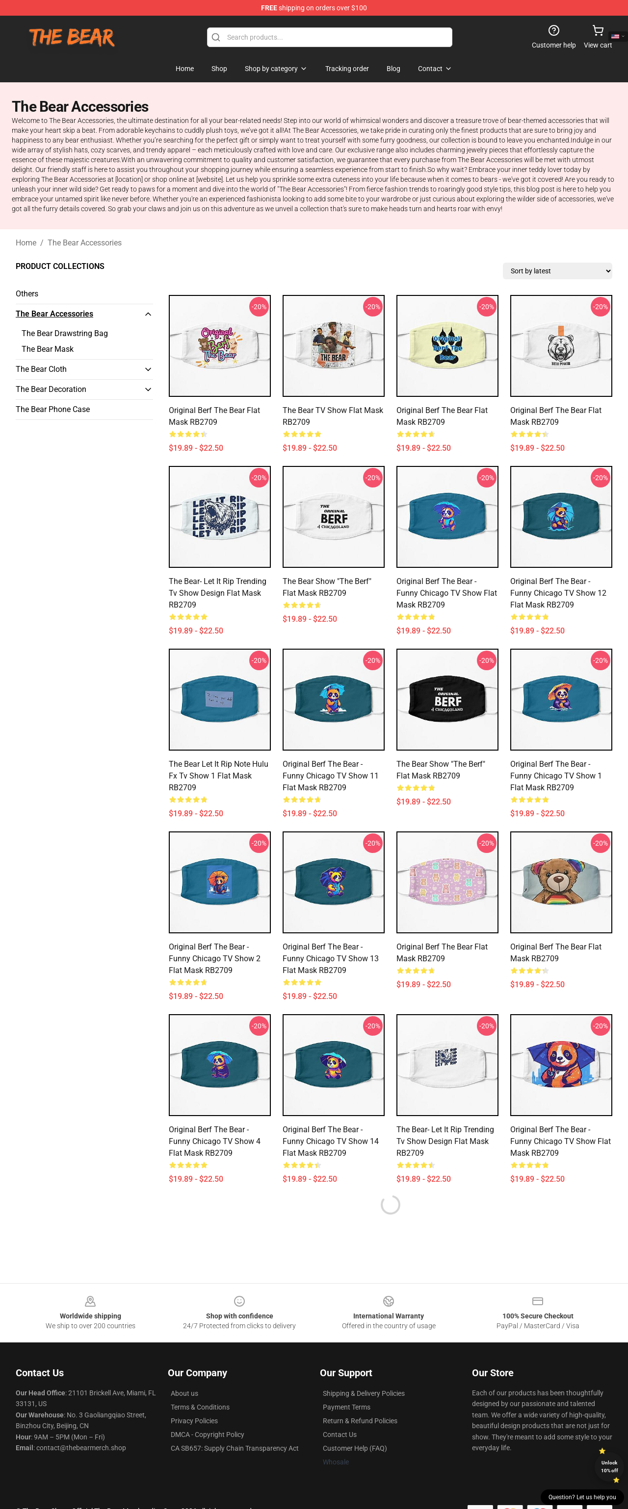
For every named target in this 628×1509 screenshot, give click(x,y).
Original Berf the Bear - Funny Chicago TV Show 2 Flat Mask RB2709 (215, 958)
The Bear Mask (48, 349)
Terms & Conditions (200, 1407)
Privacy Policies (194, 1421)
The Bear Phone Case (53, 409)
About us (184, 1393)
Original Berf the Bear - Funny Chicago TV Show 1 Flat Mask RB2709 (556, 775)
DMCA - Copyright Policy (207, 1434)
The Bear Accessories (85, 242)
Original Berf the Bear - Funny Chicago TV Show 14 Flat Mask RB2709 (331, 1141)
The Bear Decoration (51, 389)
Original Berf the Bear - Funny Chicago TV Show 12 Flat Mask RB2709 (558, 593)
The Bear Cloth (41, 369)
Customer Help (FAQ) (355, 1448)
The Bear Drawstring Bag (65, 333)
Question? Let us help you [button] (582, 1497)
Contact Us (340, 1434)
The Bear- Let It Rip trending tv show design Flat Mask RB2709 (217, 593)
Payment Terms (346, 1407)
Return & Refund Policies (360, 1421)
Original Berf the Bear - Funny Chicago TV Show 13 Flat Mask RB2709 (331, 958)
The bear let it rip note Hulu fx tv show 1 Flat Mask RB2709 (218, 775)
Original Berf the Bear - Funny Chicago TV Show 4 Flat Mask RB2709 (215, 1141)
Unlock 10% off (609, 1466)
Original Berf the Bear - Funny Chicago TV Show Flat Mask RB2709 (446, 593)
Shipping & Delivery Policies (364, 1393)
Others (27, 293)
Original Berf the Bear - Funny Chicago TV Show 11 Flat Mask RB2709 (331, 775)
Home (26, 242)
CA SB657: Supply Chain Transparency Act (235, 1448)
